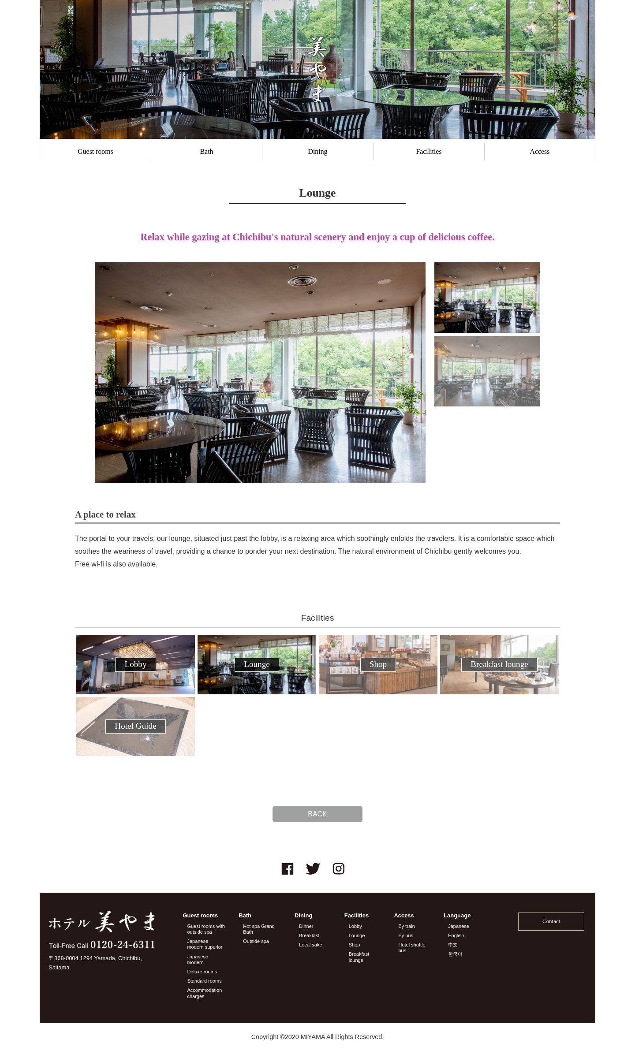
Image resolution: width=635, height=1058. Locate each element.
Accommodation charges (204, 992)
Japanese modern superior (204, 944)
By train (406, 926)
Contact (551, 921)
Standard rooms (204, 980)
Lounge (357, 935)
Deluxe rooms (202, 971)
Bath (206, 151)
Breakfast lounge (359, 956)
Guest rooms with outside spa (206, 929)
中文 (453, 944)
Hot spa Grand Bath (259, 929)
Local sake (310, 944)
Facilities (428, 151)
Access (540, 151)
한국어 (455, 954)
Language (457, 916)
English (456, 935)
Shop (354, 944)
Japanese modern (197, 959)
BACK (317, 814)
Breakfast (309, 935)
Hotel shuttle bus (411, 947)
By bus (405, 935)
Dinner (306, 926)
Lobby (355, 926)
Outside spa (256, 941)
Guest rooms (95, 151)
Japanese (458, 926)
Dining (318, 151)
